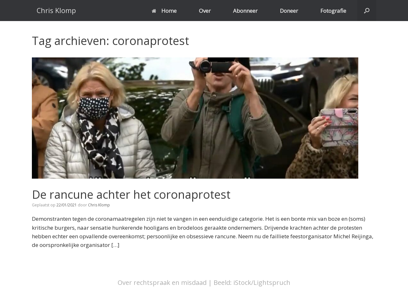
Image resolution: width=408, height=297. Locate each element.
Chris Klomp (99, 205)
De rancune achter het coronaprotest (131, 194)
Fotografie (333, 10)
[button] (366, 10)
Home (164, 10)
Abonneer (245, 10)
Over (205, 10)
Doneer (289, 10)
